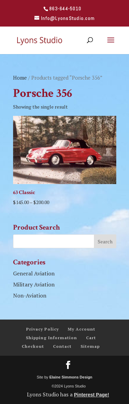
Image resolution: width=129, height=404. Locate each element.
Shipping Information (51, 337)
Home (20, 77)
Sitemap (90, 346)
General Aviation (34, 273)
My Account (81, 329)
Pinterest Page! (91, 394)
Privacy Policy (42, 329)
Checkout (33, 346)
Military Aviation (34, 284)
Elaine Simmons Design (70, 377)
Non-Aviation (29, 295)
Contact (62, 346)
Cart (91, 337)
